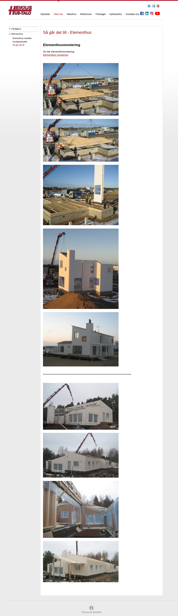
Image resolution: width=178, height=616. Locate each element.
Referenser (86, 14)
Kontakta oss (132, 14)
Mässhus (71, 14)
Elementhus (17, 34)
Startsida (45, 14)
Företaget (101, 14)
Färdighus (16, 29)
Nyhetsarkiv (116, 14)
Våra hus (58, 14)
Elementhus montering (55, 54)
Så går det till (18, 45)
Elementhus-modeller (22, 38)
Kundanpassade (20, 42)
